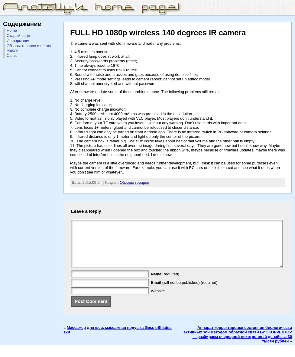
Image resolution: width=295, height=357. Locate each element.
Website (158, 300)
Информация (18, 40)
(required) (165, 283)
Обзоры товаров (134, 182)
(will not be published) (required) (184, 291)
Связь (12, 55)
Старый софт (19, 35)
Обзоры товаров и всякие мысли (29, 48)
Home (12, 30)
